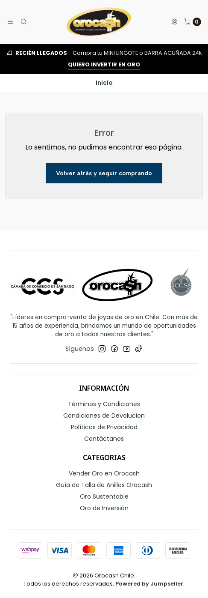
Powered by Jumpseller (149, 583)
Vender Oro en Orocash (104, 473)
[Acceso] (174, 22)
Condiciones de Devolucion (104, 415)
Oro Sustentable (104, 496)
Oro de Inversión (104, 508)
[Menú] (10, 22)
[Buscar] (23, 22)
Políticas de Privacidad (104, 427)
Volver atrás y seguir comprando (104, 173)
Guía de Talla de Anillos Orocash (104, 485)
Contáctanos (104, 438)
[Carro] (192, 22)
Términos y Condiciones (104, 404)
